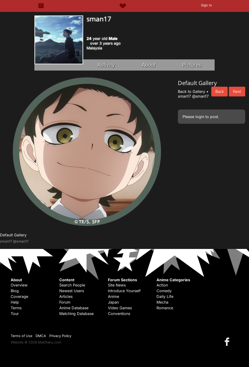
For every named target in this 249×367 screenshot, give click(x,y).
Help (15, 302)
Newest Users (71, 290)
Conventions (119, 313)
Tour (15, 313)
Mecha (162, 302)
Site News (117, 285)
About (149, 65)
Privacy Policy (60, 336)
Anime (113, 296)
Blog (15, 290)
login (199, 116)
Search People (72, 285)
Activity (106, 65)
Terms (16, 307)
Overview (19, 285)
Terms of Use (21, 336)
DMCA (41, 336)
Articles (66, 296)
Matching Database (76, 313)
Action (162, 285)
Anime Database (73, 307)
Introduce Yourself (124, 290)
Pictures (191, 65)
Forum (64, 302)
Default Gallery (13, 235)
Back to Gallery (191, 91)
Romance (165, 307)
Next (237, 91)
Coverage (19, 296)
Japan (113, 302)
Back (219, 91)
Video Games (120, 307)
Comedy (164, 290)
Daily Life (165, 296)
